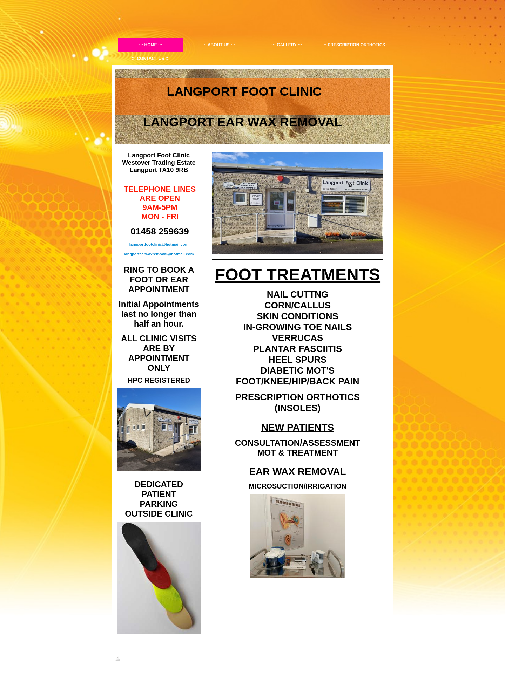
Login (385, 658)
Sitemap (141, 659)
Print (123, 659)
